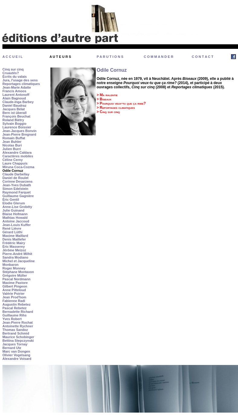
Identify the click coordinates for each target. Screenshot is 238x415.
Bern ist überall (14, 113)
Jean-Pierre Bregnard (19, 134)
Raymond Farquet (16, 192)
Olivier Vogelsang (16, 355)
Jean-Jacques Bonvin (19, 131)
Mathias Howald (14, 217)
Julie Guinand (13, 210)
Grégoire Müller (14, 275)
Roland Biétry (13, 120)
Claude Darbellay (15, 174)
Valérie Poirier (13, 293)
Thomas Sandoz (15, 330)
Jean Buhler (11, 141)
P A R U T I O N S (110, 56)
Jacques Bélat (13, 109)
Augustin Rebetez (16, 304)
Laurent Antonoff (15, 94)
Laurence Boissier (16, 127)
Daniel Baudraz (14, 105)
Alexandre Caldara (17, 152)
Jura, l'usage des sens (20, 80)
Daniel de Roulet (15, 178)
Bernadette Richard (17, 311)
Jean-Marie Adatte (16, 87)
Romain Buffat (13, 138)
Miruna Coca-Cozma (18, 167)
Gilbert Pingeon (14, 286)
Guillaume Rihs (14, 315)
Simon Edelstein (15, 188)
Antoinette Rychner (17, 326)
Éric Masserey (13, 246)
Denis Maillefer (14, 239)
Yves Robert (12, 319)
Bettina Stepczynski (18, 340)
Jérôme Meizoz (14, 250)
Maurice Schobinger (18, 337)
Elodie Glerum (13, 203)
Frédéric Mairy (13, 243)
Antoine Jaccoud (15, 221)
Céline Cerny (12, 160)
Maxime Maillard (15, 235)
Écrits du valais (14, 76)
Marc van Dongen (16, 351)
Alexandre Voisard (16, 358)
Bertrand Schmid (15, 333)
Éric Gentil (10, 199)
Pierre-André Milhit (17, 254)
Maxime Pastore (15, 283)
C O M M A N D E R (158, 56)
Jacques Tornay (14, 344)
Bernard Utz (11, 348)
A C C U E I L (12, 56)
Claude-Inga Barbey (18, 102)
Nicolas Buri (12, 145)
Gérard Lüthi (12, 232)
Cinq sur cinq (13, 69)
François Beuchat (16, 116)
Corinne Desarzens (17, 181)
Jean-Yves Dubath (16, 185)
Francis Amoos (14, 91)
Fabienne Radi (13, 301)
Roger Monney (13, 268)
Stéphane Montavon (18, 272)
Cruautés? (10, 73)
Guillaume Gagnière (18, 196)
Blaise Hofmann (14, 214)
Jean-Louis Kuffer (16, 225)
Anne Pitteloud (14, 290)
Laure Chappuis (14, 163)
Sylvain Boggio (14, 123)
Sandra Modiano (15, 257)
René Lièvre (11, 228)
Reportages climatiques (21, 84)
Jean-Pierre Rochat (17, 322)
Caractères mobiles (17, 156)
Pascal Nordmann (16, 279)
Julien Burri (11, 149)
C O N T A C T (202, 56)
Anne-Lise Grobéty (17, 207)
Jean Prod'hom (14, 297)
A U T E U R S (60, 56)
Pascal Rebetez (14, 308)
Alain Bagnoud (14, 98)
